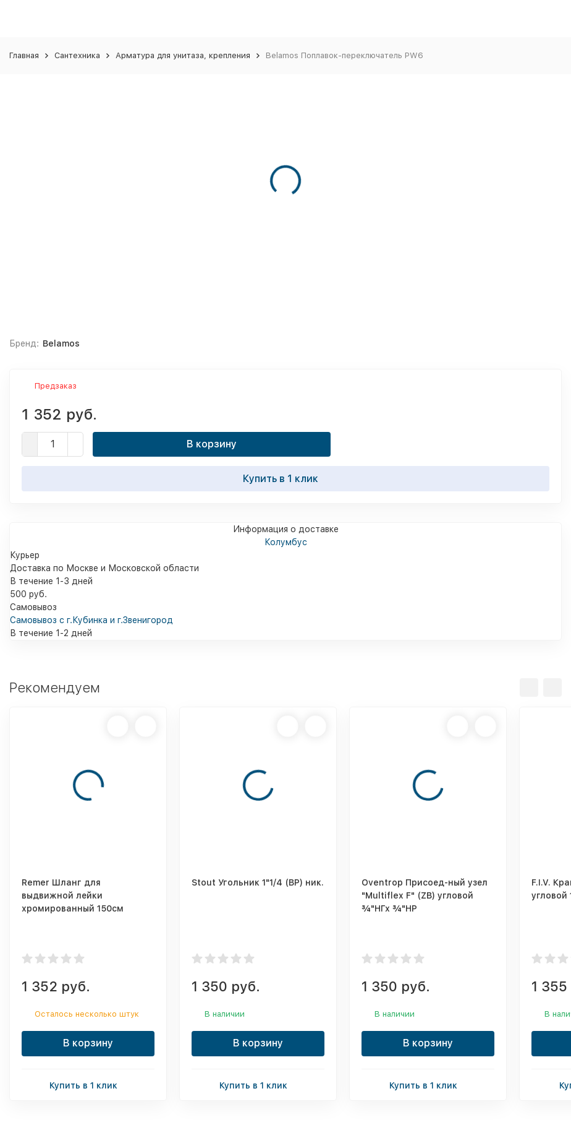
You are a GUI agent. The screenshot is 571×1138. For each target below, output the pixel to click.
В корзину (212, 444)
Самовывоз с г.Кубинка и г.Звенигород (91, 620)
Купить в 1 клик (285, 478)
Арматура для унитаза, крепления (183, 55)
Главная (24, 55)
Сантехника (77, 55)
